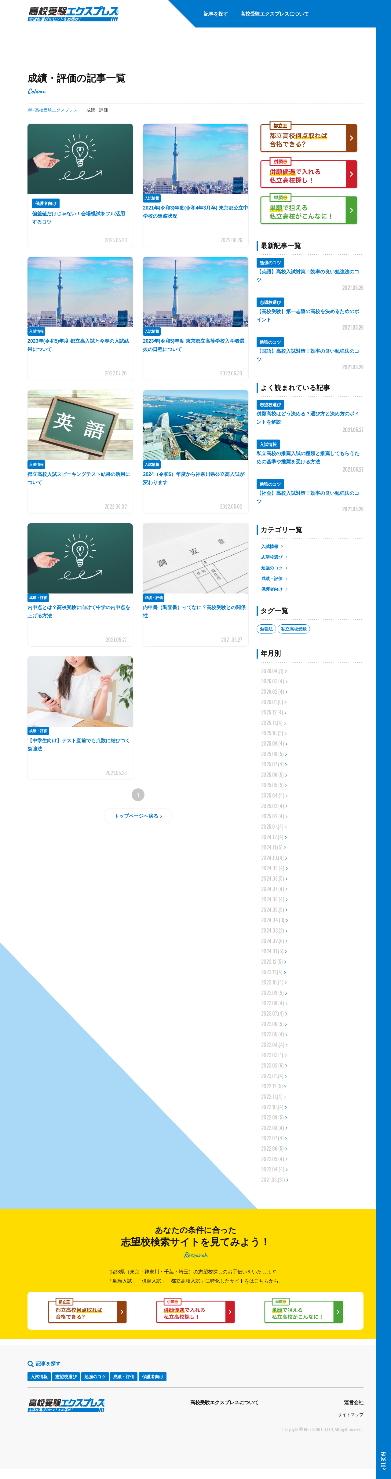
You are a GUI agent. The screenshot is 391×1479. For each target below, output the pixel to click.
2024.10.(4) (272, 857)
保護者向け (272, 589)
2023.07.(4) (272, 1013)
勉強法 (266, 628)
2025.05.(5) (272, 785)
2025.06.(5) (272, 774)
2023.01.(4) (272, 1075)
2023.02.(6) (272, 1065)
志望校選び (272, 557)
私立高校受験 (294, 628)
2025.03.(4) (272, 805)
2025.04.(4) (272, 795)
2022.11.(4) (271, 1096)
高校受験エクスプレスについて (224, 1413)
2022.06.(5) (272, 1148)
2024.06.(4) (272, 899)
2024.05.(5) (272, 909)
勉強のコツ (272, 567)
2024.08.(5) (272, 878)
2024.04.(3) (272, 920)
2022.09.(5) (272, 1117)
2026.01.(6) (272, 702)
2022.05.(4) (272, 1159)
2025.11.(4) (271, 722)
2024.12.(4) (272, 837)
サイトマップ (351, 1424)
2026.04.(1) (272, 670)
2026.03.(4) (272, 681)
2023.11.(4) (271, 972)
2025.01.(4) (272, 826)
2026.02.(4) (272, 691)
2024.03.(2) (272, 930)
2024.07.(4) (272, 889)
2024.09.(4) (272, 868)
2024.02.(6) (272, 940)
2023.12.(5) (272, 961)
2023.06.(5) (272, 1024)
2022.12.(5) (272, 1086)
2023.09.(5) (272, 992)
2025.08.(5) (272, 754)
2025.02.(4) (272, 816)
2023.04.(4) (272, 1044)
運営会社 (354, 1413)
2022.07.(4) (272, 1138)
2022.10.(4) (272, 1107)
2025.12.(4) (272, 712)
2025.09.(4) (272, 743)
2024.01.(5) (272, 951)
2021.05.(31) (273, 1179)
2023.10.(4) (272, 982)
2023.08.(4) (272, 1003)
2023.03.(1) (272, 1055)
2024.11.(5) (271, 847)
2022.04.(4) (272, 1169)
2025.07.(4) (272, 764)
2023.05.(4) (272, 1034)
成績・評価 (272, 578)
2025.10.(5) (272, 733)
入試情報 (269, 546)
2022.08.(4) (272, 1127)
